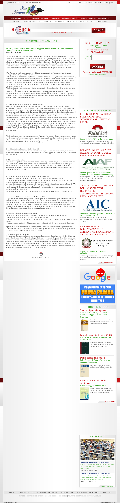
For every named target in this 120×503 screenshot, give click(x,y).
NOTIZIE (16, 21)
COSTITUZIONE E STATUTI (84, 492)
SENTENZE (24, 492)
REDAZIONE (87, 3)
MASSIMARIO (13, 492)
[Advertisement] (80, 10)
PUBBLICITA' (76, 3)
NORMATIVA (52, 492)
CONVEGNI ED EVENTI (29, 21)
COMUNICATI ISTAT (66, 492)
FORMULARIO (102, 21)
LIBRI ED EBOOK (45, 21)
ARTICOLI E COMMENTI (37, 492)
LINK (110, 492)
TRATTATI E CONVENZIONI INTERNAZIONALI (78, 21)
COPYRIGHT (98, 3)
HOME (68, 3)
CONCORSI (57, 21)
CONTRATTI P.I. (100, 492)
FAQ (111, 3)
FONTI (106, 3)
